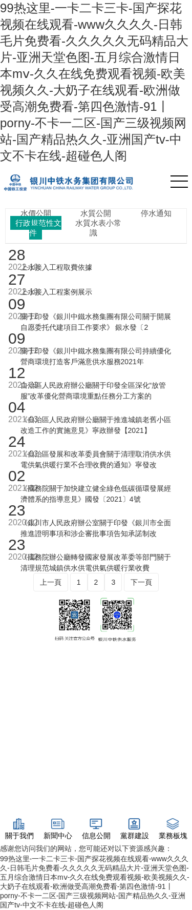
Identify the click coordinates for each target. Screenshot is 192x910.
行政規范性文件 (38, 228)
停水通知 (156, 213)
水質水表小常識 (98, 228)
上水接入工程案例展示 (56, 292)
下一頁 (141, 582)
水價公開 (35, 213)
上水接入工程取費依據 (56, 267)
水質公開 (95, 213)
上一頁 (50, 582)
